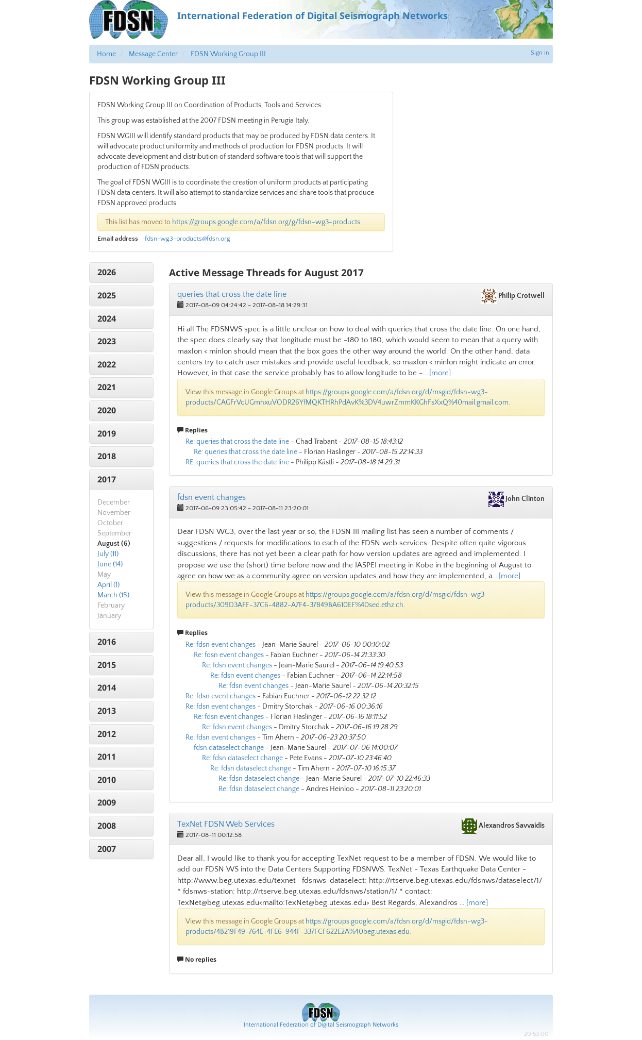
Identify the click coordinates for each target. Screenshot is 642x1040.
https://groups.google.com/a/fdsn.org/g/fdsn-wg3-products (266, 222)
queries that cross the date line (231, 294)
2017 (106, 479)
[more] (440, 372)
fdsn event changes (211, 497)
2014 (106, 687)
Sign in (540, 52)
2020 (106, 410)
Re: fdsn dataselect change (242, 758)
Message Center (153, 54)
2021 (106, 387)
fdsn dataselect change (229, 748)
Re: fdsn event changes (220, 645)
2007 (106, 848)
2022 (106, 364)
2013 (106, 710)
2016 (106, 641)
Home (106, 54)
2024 (106, 318)
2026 (106, 272)
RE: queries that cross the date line (237, 462)
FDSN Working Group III (228, 54)
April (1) (108, 585)
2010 (106, 779)
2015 (106, 664)
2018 (106, 456)
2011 (106, 756)
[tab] (121, 272)
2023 (106, 341)
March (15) (113, 595)
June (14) (110, 564)
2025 (106, 295)
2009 (106, 802)
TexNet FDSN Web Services (226, 824)
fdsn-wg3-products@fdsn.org (187, 238)
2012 (106, 734)
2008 (106, 825)
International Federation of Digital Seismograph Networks (321, 1024)
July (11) (108, 554)
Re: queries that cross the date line (237, 442)
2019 (106, 433)
